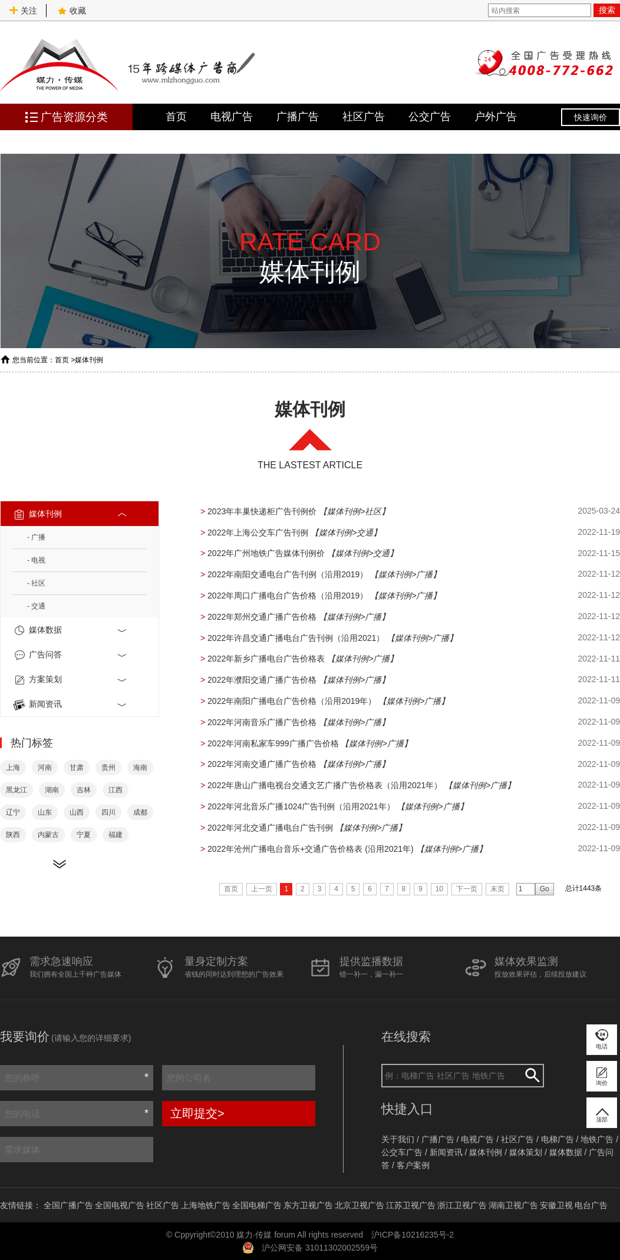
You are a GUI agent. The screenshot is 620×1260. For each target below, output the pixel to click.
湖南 (52, 790)
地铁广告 (597, 1139)
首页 (176, 117)
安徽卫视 (556, 1205)
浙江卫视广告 (462, 1205)
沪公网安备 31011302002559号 (320, 1247)
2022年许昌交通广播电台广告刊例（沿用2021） (295, 638)
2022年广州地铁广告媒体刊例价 (266, 553)
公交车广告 (402, 1152)
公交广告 (429, 117)
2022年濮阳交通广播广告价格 (261, 679)
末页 (497, 889)
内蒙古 (48, 835)
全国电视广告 (119, 1205)
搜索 (607, 10)
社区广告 (363, 117)
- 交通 (36, 606)
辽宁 (13, 812)
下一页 (466, 889)
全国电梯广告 (257, 1205)
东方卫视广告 (308, 1205)
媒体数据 (70, 630)
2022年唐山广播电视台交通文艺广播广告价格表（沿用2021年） (324, 785)
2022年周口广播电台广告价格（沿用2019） (287, 595)
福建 (115, 835)
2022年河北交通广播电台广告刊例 (270, 827)
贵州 (108, 767)
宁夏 (84, 835)
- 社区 (36, 583)
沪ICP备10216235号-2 (412, 1234)
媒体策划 (525, 1152)
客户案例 (413, 1165)
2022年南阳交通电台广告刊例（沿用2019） (287, 574)
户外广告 (495, 117)
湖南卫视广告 (513, 1205)
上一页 (261, 889)
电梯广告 (557, 1139)
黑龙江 (16, 790)
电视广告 (231, 117)
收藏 (72, 10)
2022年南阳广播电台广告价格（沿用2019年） (291, 701)
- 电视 (36, 560)
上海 (13, 767)
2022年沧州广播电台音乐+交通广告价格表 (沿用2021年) (310, 849)
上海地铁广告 (205, 1205)
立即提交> (197, 1113)
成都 (140, 812)
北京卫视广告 (359, 1205)
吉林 (84, 790)
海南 (140, 767)
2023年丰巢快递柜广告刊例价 (261, 511)
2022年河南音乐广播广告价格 (261, 722)
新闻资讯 (70, 704)
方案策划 (70, 680)
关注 (23, 10)
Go (544, 889)
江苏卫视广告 (411, 1205)
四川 (108, 812)
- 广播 (36, 537)
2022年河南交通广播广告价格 (261, 764)
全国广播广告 (68, 1205)
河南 (45, 767)
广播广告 (297, 117)
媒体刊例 (89, 360)
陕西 (13, 835)
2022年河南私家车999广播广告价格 (273, 743)
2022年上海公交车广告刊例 (257, 532)
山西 (77, 812)
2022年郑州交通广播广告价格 (261, 616)
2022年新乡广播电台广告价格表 (266, 658)
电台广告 (591, 1205)
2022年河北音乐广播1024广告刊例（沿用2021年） (300, 806)
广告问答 (70, 655)
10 (439, 889)
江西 (115, 790)
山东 (45, 812)
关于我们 (397, 1139)
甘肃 (77, 767)
